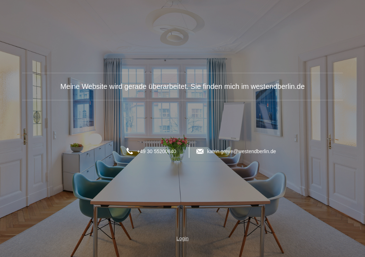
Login (182, 238)
